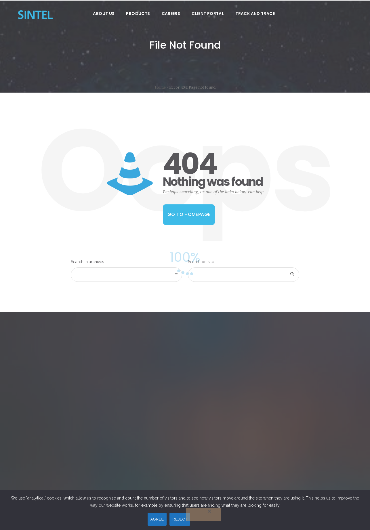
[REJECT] (203, 514)
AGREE (157, 519)
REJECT (179, 519)
